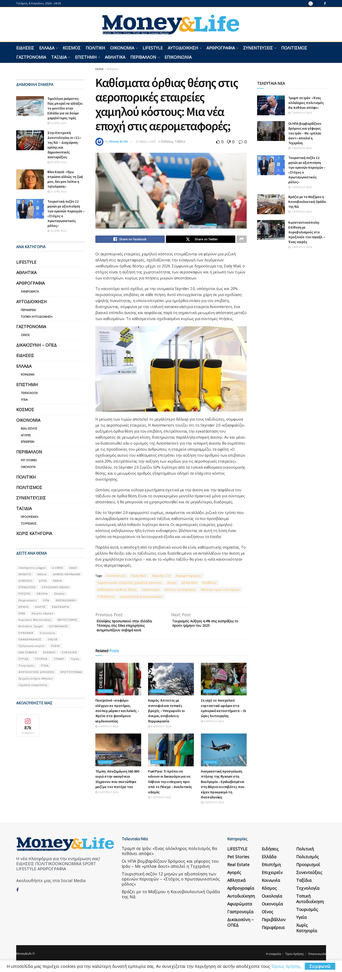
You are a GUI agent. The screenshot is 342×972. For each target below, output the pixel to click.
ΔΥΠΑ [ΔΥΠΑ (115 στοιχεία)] (43, 580)
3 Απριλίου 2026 (106, 796)
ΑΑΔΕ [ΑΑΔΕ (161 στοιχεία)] (73, 567)
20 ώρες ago (57, 162)
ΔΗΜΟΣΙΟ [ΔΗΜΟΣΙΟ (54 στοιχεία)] (25, 580)
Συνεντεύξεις (258, 48)
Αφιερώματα (30, 291)
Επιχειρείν (27, 442)
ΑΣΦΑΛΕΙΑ (189, 584)
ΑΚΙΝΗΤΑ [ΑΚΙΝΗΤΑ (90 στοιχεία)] (25, 574)
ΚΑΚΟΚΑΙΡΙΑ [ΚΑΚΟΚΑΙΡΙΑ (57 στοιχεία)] (60, 606)
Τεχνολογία (29, 393)
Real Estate (29, 429)
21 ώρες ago (57, 191)
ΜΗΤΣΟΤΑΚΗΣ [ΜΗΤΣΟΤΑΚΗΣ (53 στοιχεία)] (68, 619)
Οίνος (25, 335)
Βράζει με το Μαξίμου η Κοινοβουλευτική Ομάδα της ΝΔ (307, 202)
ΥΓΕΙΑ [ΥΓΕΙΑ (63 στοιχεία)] (45, 665)
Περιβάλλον (143, 57)
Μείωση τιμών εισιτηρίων (220, 591)
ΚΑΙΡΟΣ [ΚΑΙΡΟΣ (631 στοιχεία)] (40, 606)
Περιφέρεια (28, 310)
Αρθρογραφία (220, 48)
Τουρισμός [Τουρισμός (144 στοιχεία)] (26, 665)
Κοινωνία (27, 374)
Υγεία (24, 400)
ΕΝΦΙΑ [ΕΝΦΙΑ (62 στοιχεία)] (57, 580)
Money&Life (24, 958)
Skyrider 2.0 (161, 577)
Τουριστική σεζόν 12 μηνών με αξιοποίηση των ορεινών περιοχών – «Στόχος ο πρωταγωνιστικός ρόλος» (171, 882)
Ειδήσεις (25, 48)
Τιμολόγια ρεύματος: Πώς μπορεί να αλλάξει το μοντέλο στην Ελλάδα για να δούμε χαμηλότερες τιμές (64, 108)
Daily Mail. (139, 577)
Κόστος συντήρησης (180, 591)
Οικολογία (28, 467)
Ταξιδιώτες (106, 598)
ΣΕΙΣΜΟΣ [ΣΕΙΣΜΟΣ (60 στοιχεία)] (49, 652)
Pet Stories (29, 460)
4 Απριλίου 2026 (106, 730)
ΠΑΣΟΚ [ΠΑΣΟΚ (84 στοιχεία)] (53, 639)
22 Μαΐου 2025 (146, 141)
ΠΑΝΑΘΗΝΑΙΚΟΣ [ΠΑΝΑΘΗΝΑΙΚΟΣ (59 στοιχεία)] (30, 639)
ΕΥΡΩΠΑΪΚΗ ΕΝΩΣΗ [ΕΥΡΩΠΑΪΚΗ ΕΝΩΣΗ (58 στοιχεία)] (55, 587)
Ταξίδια (59, 57)
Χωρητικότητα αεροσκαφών (141, 598)
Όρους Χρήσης (285, 966)
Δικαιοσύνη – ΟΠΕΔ (36, 345)
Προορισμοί (29, 517)
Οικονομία (122, 48)
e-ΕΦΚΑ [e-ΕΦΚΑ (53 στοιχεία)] (57, 567)
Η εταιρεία (273, 958)
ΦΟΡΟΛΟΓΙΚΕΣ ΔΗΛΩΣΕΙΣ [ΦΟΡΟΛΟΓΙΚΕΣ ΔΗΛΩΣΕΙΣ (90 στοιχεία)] (36, 672)
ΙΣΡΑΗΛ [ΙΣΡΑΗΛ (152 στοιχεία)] (24, 606)
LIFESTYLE (153, 48)
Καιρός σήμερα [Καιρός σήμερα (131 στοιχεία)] (42, 613)
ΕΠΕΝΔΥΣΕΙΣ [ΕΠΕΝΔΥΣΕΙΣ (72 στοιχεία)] (27, 587)
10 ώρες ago (57, 230)
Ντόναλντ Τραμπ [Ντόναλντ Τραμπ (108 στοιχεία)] (30, 626)
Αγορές (26, 435)
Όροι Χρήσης (295, 958)
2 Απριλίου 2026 (212, 806)
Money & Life (118, 141)
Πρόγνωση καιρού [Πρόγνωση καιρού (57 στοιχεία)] (32, 646)
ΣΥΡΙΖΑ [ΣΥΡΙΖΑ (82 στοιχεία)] (23, 658)
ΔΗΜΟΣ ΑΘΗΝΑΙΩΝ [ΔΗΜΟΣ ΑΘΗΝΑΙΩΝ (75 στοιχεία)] (66, 574)
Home (99, 69)
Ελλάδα (46, 48)
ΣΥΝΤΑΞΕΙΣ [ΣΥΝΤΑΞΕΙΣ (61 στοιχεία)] (69, 652)
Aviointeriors (116, 577)
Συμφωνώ (320, 966)
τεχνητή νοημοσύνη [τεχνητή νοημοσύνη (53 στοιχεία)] (33, 685)
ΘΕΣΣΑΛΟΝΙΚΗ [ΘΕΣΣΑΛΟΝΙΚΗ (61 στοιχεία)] (66, 600)
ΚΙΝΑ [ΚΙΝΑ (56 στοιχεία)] (22, 613)
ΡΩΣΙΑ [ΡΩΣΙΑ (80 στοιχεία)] (55, 646)
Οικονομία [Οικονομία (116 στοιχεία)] (47, 633)
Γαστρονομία (31, 57)
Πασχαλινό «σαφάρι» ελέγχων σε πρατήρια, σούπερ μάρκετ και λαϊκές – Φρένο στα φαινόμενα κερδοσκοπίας (117, 714)
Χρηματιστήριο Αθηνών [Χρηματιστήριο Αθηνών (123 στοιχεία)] (36, 678)
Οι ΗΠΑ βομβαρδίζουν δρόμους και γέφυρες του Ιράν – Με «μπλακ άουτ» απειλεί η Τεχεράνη (304, 133)
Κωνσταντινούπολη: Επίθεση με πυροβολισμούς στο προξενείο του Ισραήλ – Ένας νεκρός (306, 232)
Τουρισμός (29, 524)
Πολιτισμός (294, 48)
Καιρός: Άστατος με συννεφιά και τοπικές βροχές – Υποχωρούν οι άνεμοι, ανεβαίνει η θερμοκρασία (166, 714)
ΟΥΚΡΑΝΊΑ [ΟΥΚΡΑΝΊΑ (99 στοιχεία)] (26, 633)
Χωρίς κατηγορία (34, 533)
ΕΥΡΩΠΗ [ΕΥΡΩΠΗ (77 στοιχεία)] (24, 593)
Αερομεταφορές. (188, 577)
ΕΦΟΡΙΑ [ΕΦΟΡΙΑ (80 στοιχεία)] (42, 593)
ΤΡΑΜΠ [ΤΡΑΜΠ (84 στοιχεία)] (59, 658)
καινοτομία (150, 591)
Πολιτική (95, 48)
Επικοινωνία (178, 57)
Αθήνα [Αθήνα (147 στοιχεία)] (42, 574)
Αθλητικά (115, 57)
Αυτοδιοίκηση (183, 48)
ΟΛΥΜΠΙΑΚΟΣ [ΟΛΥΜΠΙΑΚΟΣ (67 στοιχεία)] (58, 626)
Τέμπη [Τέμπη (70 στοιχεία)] (75, 658)
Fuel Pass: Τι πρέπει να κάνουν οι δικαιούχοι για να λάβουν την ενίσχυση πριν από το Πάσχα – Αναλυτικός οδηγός (170, 785)
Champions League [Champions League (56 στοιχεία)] (32, 567)
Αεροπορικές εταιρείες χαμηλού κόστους (130, 584)
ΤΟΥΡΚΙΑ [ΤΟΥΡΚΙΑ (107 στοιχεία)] (41, 658)
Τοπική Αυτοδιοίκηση (36, 317)
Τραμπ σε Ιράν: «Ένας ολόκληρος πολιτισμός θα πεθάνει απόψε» (306, 103)
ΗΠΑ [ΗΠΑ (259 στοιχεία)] (46, 600)
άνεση (172, 584)
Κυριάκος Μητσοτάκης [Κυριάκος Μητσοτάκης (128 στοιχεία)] (35, 619)
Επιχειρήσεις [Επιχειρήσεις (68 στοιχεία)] (28, 600)
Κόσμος (72, 48)
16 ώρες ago (57, 123)
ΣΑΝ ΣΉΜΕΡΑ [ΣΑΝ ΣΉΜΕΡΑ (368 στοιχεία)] (28, 652)
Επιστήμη (85, 57)
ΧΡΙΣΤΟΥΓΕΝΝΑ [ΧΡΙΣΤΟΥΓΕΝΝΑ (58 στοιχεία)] (71, 672)
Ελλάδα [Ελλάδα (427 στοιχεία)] (59, 593)
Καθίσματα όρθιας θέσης (117, 591)
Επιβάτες (209, 584)
